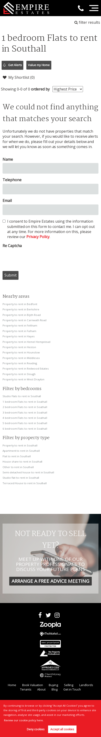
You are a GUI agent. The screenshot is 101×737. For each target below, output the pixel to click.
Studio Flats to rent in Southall (22, 396)
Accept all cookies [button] (62, 729)
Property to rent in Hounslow (21, 352)
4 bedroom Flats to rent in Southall (25, 417)
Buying (53, 685)
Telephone (12, 179)
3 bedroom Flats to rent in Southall (25, 412)
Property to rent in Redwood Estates (26, 368)
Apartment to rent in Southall (21, 450)
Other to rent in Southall (18, 467)
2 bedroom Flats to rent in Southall (25, 407)
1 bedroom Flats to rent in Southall (25, 401)
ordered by (40, 89)
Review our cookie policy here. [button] (23, 720)
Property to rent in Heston (19, 347)
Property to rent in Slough (19, 374)
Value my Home (39, 65)
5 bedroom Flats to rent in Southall (25, 423)
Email (7, 200)
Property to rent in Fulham (19, 331)
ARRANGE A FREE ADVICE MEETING (50, 581)
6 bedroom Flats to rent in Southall (25, 428)
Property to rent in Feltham (20, 325)
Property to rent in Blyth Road (22, 315)
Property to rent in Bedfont (20, 304)
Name (8, 159)
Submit (10, 275)
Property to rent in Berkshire (21, 309)
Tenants (25, 689)
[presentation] (38, 258)
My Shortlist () (18, 77)
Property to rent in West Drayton (23, 379)
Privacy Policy (37, 236)
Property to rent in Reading (20, 363)
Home (12, 685)
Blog (55, 689)
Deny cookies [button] (35, 729)
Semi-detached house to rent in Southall (28, 472)
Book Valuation (32, 685)
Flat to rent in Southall (17, 456)
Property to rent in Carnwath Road (24, 320)
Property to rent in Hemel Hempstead (26, 342)
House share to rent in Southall (23, 461)
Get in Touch (72, 689)
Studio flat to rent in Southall (21, 477)
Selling (68, 685)
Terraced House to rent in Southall (25, 483)
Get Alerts (12, 65)
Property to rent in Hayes (19, 336)
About (41, 689)
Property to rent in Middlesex (21, 358)
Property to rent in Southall (20, 445)
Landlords (86, 685)
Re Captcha (12, 245)
